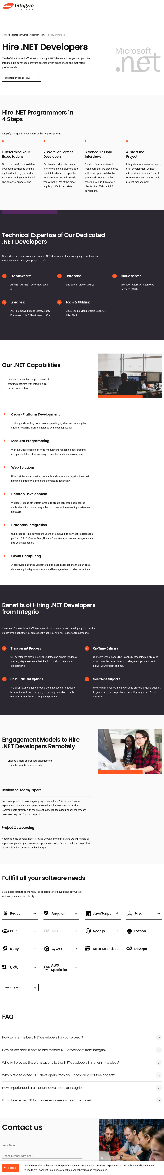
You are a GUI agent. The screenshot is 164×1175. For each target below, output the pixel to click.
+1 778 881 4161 (90, 1160)
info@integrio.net (117, 1160)
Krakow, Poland (9, 1124)
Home (4, 35)
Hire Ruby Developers (133, 1138)
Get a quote (11, 1084)
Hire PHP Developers (94, 1142)
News (46, 1124)
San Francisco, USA (11, 1133)
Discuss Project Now (17, 78)
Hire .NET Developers (133, 1124)
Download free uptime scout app (59, 1138)
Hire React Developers (95, 1124)
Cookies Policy (66, 1129)
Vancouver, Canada (11, 1138)
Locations (10, 1111)
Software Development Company (18, 6)
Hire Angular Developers (96, 1129)
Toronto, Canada (9, 1142)
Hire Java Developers (94, 1138)
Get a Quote (12, 879)
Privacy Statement (59, 1086)
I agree (12, 1167)
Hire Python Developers (134, 1133)
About (46, 1133)
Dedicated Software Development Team (27, 35)
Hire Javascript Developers (97, 1133)
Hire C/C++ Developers (134, 1142)
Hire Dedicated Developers (105, 1111)
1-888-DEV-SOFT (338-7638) (56, 1160)
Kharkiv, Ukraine (9, 1129)
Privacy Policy (50, 1129)
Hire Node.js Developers (135, 1129)
